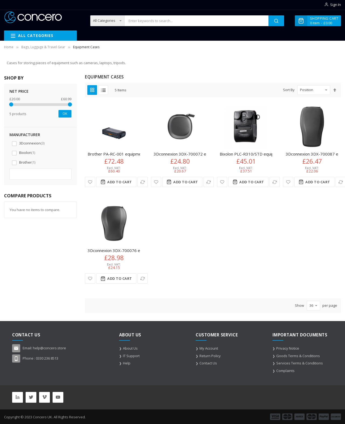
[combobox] (196, 20)
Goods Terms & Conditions (298, 355)
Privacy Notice (287, 348)
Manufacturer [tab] (24, 135)
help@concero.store (49, 348)
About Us (130, 348)
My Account (208, 348)
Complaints (285, 370)
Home (8, 47)
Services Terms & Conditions (299, 363)
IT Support (131, 355)
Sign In (335, 4)
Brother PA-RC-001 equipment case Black (126, 154)
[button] (90, 182)
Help (126, 363)
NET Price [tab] (19, 91)
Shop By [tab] (13, 78)
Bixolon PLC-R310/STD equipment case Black (262, 154)
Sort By (289, 89)
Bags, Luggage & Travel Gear (43, 47)
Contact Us (208, 363)
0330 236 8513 (47, 358)
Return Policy (210, 355)
